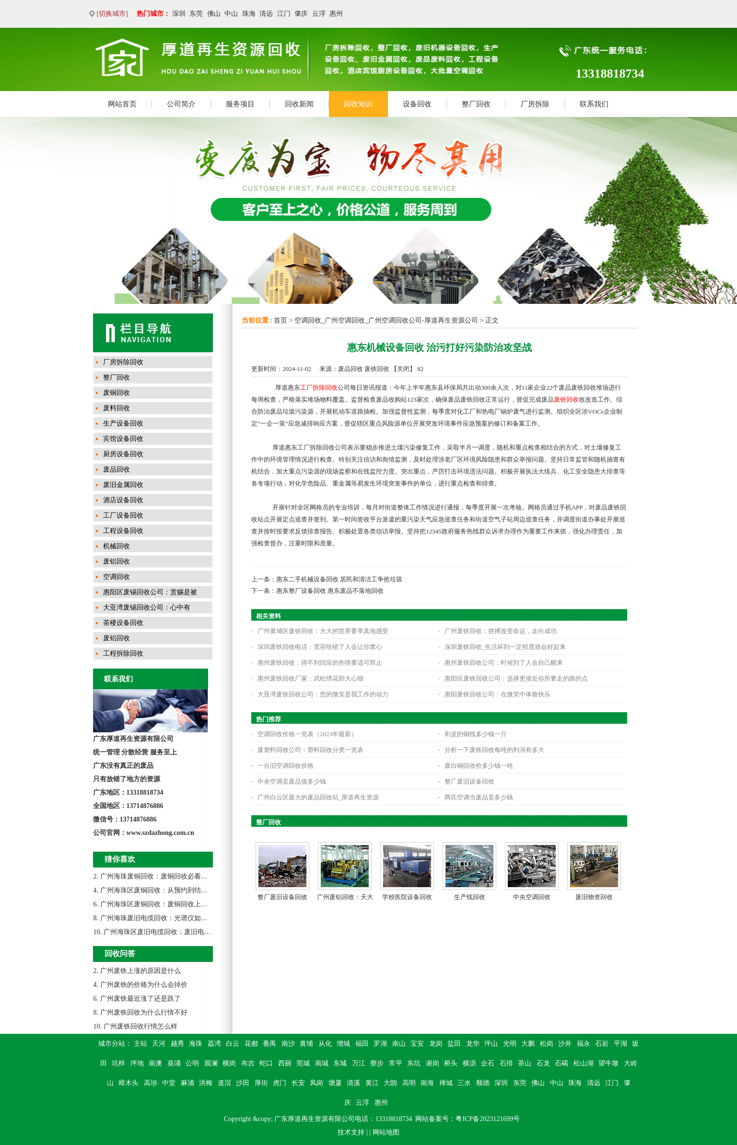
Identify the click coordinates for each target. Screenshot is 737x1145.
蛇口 (266, 1063)
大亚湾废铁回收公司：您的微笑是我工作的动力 (322, 694)
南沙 (288, 1043)
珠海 (249, 13)
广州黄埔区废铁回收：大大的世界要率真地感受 (322, 631)
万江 (358, 1063)
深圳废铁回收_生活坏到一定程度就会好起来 (505, 646)
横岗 (229, 1063)
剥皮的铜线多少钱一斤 (476, 734)
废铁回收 (566, 399)
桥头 (450, 1063)
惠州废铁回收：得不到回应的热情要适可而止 (319, 662)
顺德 (483, 1083)
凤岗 (316, 1083)
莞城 (303, 1063)
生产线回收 (469, 897)
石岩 (601, 1043)
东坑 (414, 1063)
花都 (251, 1043)
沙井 (565, 1043)
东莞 (196, 13)
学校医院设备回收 (407, 897)
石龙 (543, 1063)
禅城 (446, 1083)
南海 (427, 1083)
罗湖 (380, 1043)
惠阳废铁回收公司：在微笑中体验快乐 (497, 694)
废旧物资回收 (594, 897)
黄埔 (306, 1043)
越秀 (177, 1043)
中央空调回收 (531, 897)
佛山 (214, 13)
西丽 (285, 1063)
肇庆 (301, 13)
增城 (343, 1043)
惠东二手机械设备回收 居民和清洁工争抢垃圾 (339, 579)
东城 (340, 1063)
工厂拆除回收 (319, 387)
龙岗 (436, 1043)
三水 (464, 1083)
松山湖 (583, 1063)
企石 (487, 1063)
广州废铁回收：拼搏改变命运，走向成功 (501, 631)
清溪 (353, 1083)
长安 (298, 1083)
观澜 (211, 1063)
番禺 (269, 1043)
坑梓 (118, 1063)
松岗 (546, 1043)
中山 (231, 13)
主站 (140, 1043)
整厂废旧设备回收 (469, 781)
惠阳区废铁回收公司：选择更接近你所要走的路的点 (516, 678)
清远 (266, 13)
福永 (583, 1043)
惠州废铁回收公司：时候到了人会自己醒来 (504, 662)
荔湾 (214, 1043)
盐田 (454, 1043)
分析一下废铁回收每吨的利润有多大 (494, 749)
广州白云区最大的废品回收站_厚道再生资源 (318, 797)
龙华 (473, 1043)
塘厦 (335, 1083)
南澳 (155, 1063)
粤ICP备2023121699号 (488, 1118)
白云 (232, 1043)
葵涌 (174, 1063)
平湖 (620, 1043)
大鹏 (528, 1043)
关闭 (403, 368)
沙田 (242, 1083)
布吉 (248, 1063)
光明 (509, 1043)
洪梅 (205, 1083)
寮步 (377, 1063)
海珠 (195, 1043)
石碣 (561, 1063)
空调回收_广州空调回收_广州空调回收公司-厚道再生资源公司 (386, 320)
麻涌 (187, 1083)
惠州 (336, 13)
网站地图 (386, 1132)
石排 (506, 1063)
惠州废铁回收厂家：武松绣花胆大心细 (310, 678)
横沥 (469, 1063)
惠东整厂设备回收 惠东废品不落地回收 (330, 590)
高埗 (150, 1083)
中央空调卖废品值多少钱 (291, 781)
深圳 (179, 13)
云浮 (319, 13)
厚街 (261, 1083)
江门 (284, 13)
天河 (158, 1043)
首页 (280, 320)
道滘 (224, 1083)
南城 (321, 1063)
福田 (362, 1043)
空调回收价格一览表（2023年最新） (307, 734)
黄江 (372, 1083)
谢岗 (432, 1063)
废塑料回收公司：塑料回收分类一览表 (310, 749)
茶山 (524, 1063)
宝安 (417, 1043)
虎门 (279, 1083)
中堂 (168, 1083)
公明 (192, 1063)
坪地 (137, 1063)
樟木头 (128, 1083)
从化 (325, 1043)
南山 (399, 1043)
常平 (395, 1063)
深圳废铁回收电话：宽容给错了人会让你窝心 (319, 646)
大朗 (390, 1083)
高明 (409, 1083)
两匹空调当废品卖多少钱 (479, 797)
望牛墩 (608, 1063)
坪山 (491, 1043)
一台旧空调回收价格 (285, 765)
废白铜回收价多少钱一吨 (479, 765)
